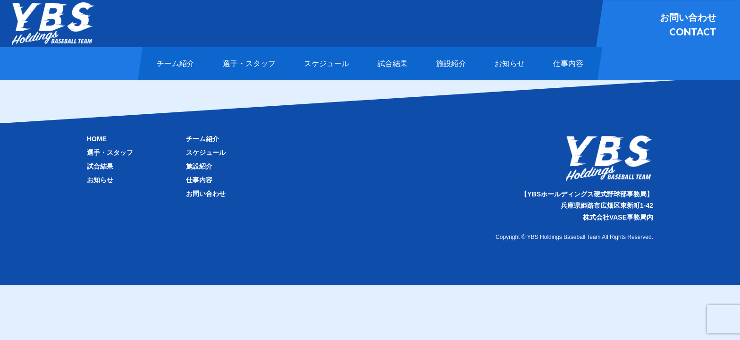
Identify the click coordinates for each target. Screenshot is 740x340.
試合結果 (100, 166)
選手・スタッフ (110, 152)
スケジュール (206, 152)
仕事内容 (199, 180)
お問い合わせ (206, 193)
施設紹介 (199, 166)
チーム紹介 (202, 139)
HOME (97, 139)
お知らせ (100, 180)
